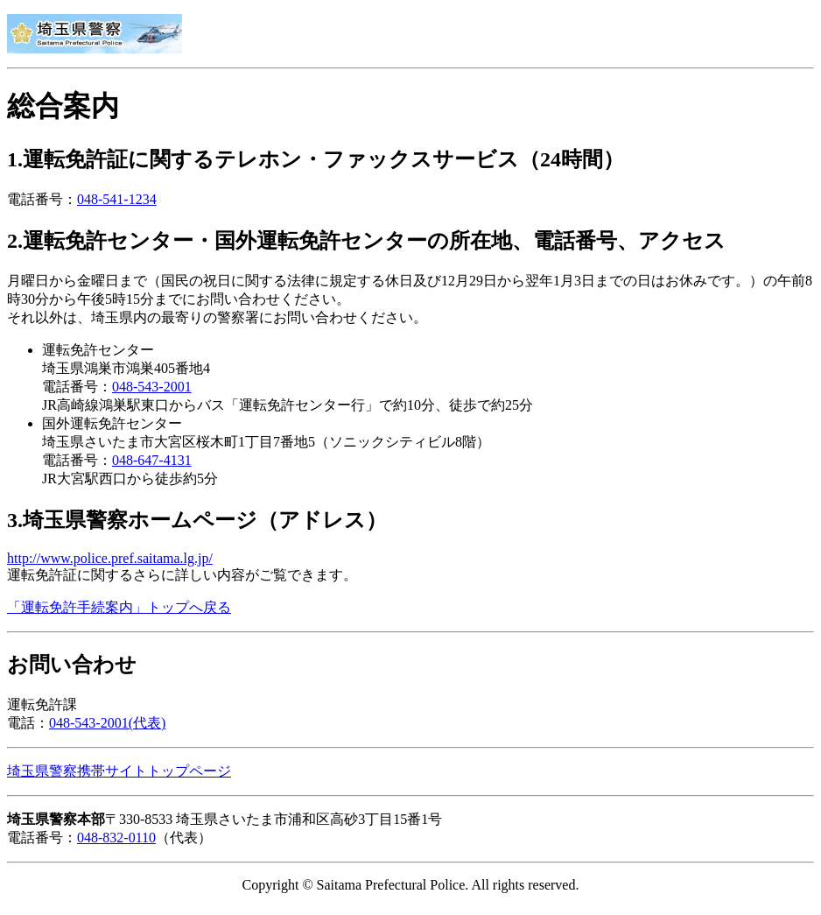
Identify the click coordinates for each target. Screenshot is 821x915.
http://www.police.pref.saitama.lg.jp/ (110, 558)
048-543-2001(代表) (107, 722)
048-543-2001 (152, 386)
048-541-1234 (117, 199)
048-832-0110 (116, 837)
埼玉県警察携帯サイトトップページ (119, 771)
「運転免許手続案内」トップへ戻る (119, 607)
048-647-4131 (152, 460)
